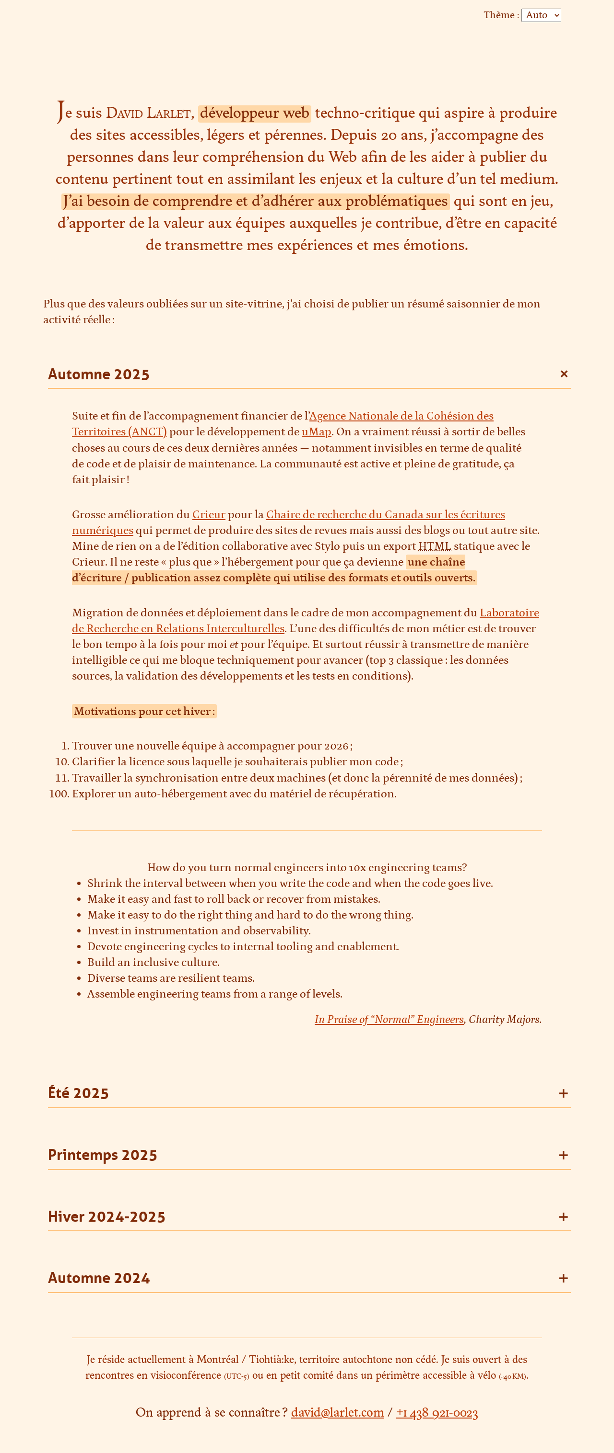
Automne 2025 (99, 374)
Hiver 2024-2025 (107, 1217)
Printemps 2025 (103, 1155)
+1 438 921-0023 (437, 1413)
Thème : (501, 15)
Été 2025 (78, 1093)
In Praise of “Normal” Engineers (389, 1019)
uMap (316, 431)
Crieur (208, 514)
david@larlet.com (337, 1413)
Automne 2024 (99, 1278)
